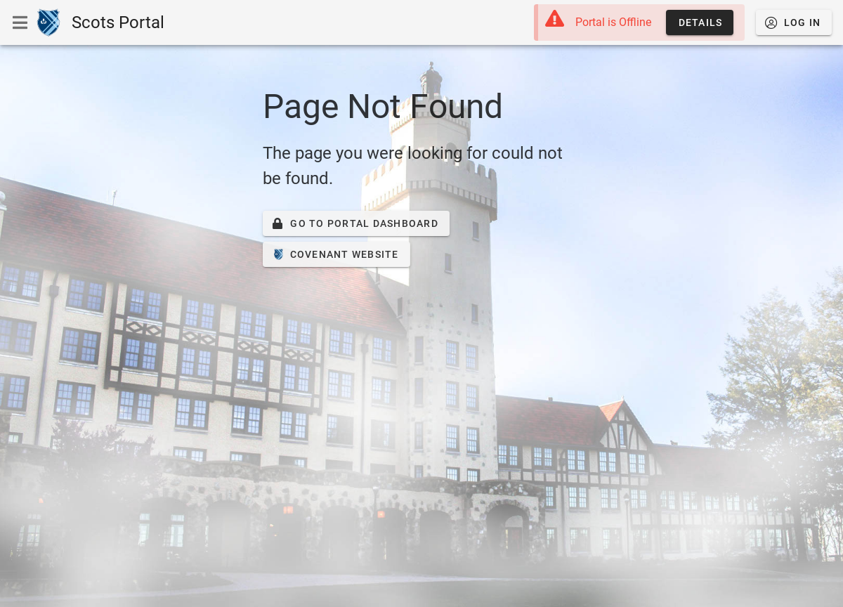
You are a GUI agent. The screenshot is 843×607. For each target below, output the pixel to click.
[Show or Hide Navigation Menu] (20, 22)
